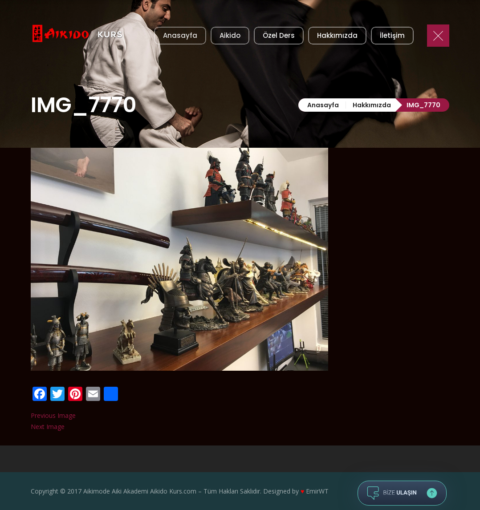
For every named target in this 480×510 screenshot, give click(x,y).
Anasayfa (323, 105)
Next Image (48, 426)
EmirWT (317, 491)
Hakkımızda (372, 105)
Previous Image (53, 415)
